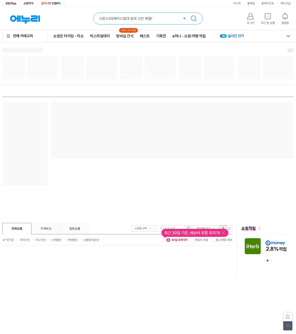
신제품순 (57, 240)
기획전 (161, 36)
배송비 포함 (201, 240)
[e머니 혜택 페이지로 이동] (267, 228)
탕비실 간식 (124, 36)
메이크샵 (286, 3)
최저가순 (25, 240)
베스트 (145, 36)
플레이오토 (267, 3)
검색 (194, 18)
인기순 (10, 240)
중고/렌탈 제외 (224, 240)
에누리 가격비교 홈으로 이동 (25, 18)
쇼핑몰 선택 (143, 228)
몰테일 (251, 3)
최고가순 (41, 240)
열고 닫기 (288, 36)
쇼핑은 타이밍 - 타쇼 (68, 36)
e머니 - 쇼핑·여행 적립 (189, 36)
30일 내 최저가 (176, 240)
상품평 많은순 (91, 240)
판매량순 (73, 240)
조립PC (51, 3)
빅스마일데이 (100, 36)
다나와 (237, 3)
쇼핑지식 (28, 3)
